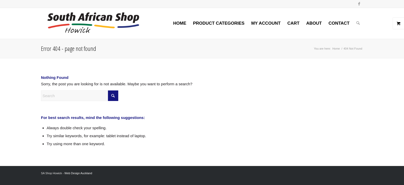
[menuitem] (180, 23)
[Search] (358, 23)
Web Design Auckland (78, 173)
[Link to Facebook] (359, 4)
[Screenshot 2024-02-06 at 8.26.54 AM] (93, 23)
